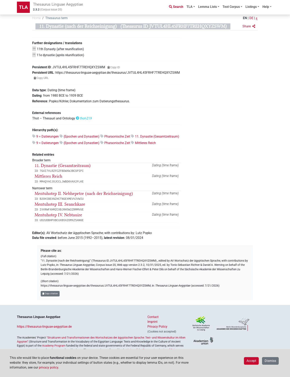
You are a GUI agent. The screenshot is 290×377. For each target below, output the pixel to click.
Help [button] (265, 7)
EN (245, 18)
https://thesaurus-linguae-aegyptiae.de (44, 326)
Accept (251, 361)
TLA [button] (189, 7)
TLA (23, 7)
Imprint (152, 322)
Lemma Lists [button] (207, 7)
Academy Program (53, 345)
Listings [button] (251, 7)
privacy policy (48, 367)
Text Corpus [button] (231, 7)
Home (36, 18)
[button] (249, 26)
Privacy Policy (157, 326)
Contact (152, 317)
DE (251, 18)
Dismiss (270, 361)
